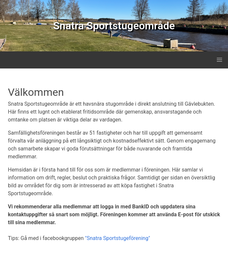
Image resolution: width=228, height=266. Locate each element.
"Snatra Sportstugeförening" (117, 238)
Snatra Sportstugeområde (114, 25)
